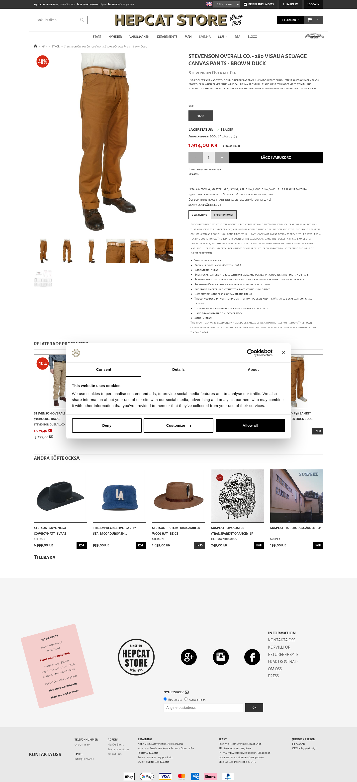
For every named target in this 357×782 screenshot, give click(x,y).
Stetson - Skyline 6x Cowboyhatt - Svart (50, 530)
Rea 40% (193, 174)
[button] (310, 20)
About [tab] (253, 369)
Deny (106, 425)
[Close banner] (283, 353)
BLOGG (252, 36)
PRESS (273, 658)
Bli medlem (290, 4)
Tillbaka (45, 557)
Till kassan (289, 20)
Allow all (250, 425)
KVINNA (205, 36)
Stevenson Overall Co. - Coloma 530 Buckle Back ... (59, 416)
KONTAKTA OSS (281, 622)
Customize (178, 425)
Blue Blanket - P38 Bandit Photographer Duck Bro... (291, 416)
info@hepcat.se (84, 741)
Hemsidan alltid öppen (63, 669)
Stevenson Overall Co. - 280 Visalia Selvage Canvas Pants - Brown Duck (105, 46)
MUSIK (222, 36)
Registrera (175, 682)
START (97, 36)
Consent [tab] (103, 369)
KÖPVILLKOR (279, 629)
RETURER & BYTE (283, 637)
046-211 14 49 (82, 727)
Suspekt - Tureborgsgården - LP (295, 528)
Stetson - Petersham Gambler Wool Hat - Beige (176, 530)
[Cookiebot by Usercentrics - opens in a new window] (250, 353)
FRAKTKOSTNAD (283, 644)
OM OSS (275, 651)
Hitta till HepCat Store (65, 676)
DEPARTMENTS (167, 36)
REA (237, 36)
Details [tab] (178, 369)
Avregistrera (197, 682)
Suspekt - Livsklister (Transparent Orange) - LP (232, 530)
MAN (188, 36)
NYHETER (115, 36)
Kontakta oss (45, 737)
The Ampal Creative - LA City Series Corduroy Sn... (114, 530)
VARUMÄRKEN (139, 36)
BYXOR (56, 46)
